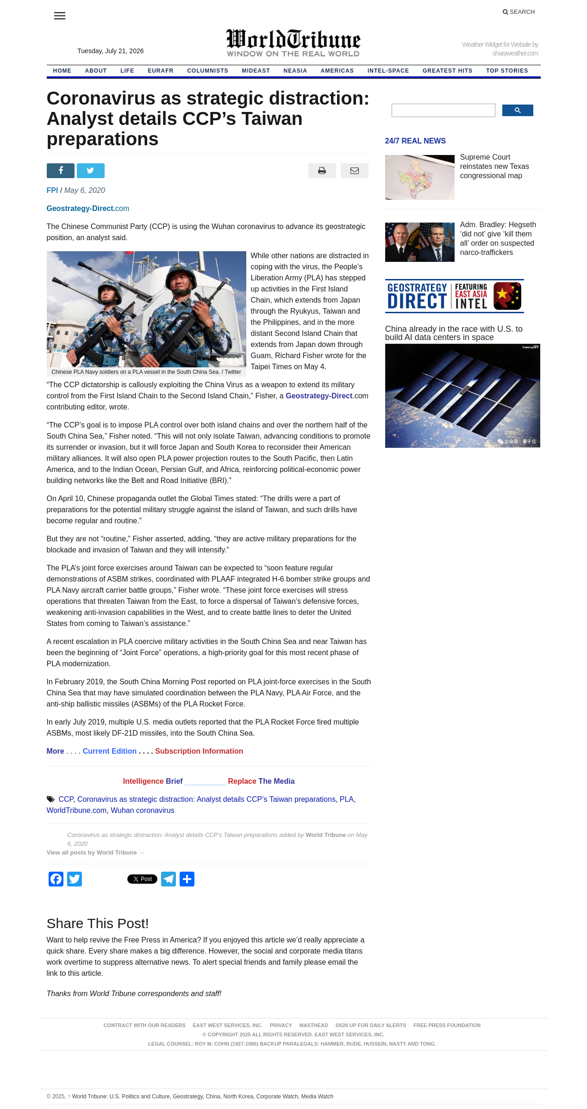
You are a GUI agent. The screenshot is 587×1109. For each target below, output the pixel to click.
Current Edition (110, 751)
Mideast (256, 71)
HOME (62, 71)
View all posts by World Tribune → (96, 852)
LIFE (127, 71)
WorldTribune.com (77, 810)
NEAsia (295, 71)
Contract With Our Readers (145, 1025)
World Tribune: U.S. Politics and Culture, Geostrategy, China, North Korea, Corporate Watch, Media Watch (200, 1096)
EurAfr (161, 71)
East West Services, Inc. (228, 1025)
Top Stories (507, 71)
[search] (442, 110)
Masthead (314, 1025)
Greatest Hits (448, 71)
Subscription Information (199, 751)
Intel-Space (388, 71)
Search (519, 11)
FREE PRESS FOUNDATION (447, 1025)
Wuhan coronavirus (143, 810)
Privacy (281, 1025)
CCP (65, 799)
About (96, 71)
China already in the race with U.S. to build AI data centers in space (454, 333)
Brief (175, 781)
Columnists (207, 71)
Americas (337, 71)
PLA (347, 799)
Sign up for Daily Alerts (371, 1025)
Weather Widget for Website (496, 44)
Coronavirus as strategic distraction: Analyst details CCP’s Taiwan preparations (206, 799)
